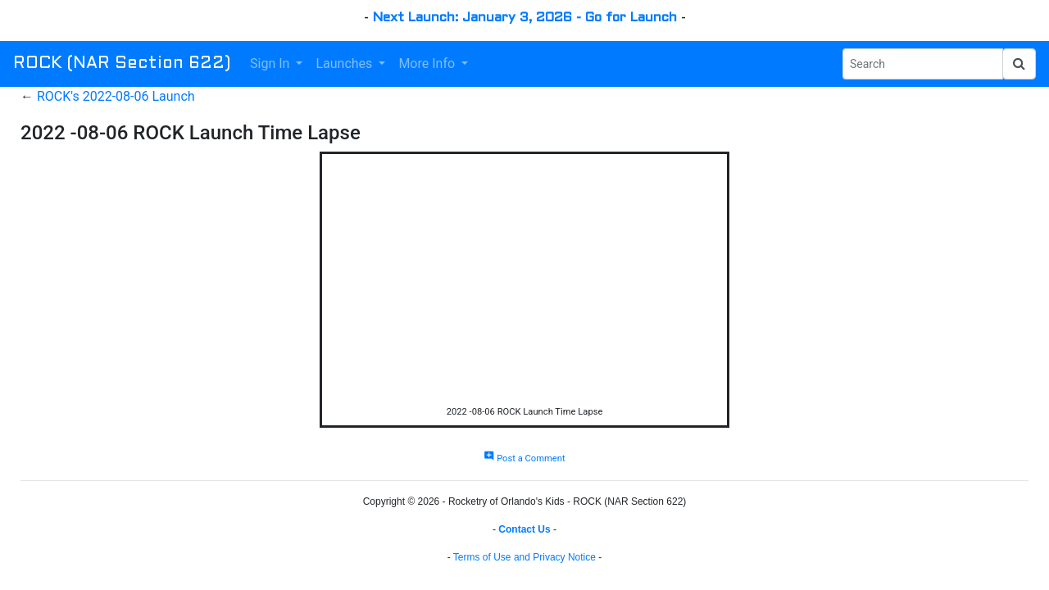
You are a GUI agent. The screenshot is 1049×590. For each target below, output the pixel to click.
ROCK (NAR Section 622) (121, 64)
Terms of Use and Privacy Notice (524, 557)
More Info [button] (428, 63)
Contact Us (524, 529)
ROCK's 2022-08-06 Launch (116, 96)
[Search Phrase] (922, 63)
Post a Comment (524, 458)
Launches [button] (345, 63)
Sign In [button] (271, 63)
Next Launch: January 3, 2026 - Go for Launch (525, 17)
